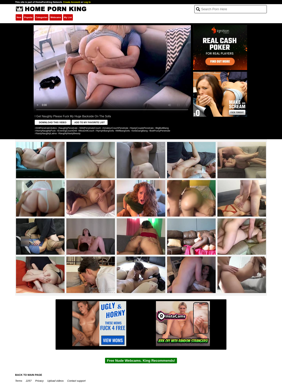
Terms (18, 380)
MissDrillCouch (86, 130)
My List (68, 17)
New (19, 17)
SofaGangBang (140, 130)
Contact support (76, 380)
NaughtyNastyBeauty (69, 133)
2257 (28, 380)
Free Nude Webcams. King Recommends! (141, 360)
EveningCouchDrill (67, 130)
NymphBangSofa (105, 130)
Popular (28, 17)
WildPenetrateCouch (90, 128)
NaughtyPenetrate (68, 128)
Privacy (39, 380)
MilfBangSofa (123, 130)
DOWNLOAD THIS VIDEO (52, 122)
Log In (87, 2)
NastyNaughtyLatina (46, 133)
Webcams (55, 17)
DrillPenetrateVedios (46, 128)
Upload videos (55, 380)
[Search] (230, 9)
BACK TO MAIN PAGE (28, 374)
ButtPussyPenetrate (160, 130)
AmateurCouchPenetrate (115, 128)
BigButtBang (162, 128)
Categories (41, 17)
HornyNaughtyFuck (46, 130)
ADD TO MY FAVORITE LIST (89, 122)
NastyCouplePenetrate (142, 128)
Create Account (71, 2)
